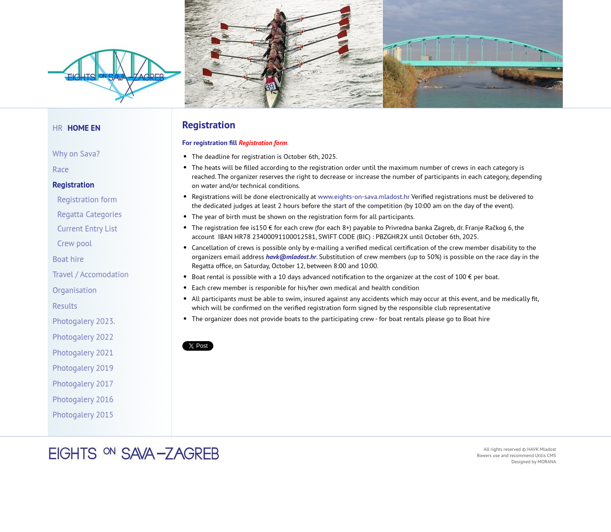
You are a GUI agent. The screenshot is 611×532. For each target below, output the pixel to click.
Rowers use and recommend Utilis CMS (516, 455)
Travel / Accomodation (91, 274)
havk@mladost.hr (291, 256)
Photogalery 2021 (83, 352)
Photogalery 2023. (84, 321)
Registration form (87, 199)
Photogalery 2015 (83, 414)
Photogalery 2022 (83, 337)
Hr (58, 128)
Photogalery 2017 (83, 383)
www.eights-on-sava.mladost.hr (364, 196)
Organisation (75, 290)
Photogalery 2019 (83, 368)
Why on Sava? (76, 153)
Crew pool (74, 243)
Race (61, 169)
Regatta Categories (89, 214)
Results (65, 306)
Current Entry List (87, 228)
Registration (74, 184)
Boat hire (68, 259)
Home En (83, 128)
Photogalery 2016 (83, 399)
